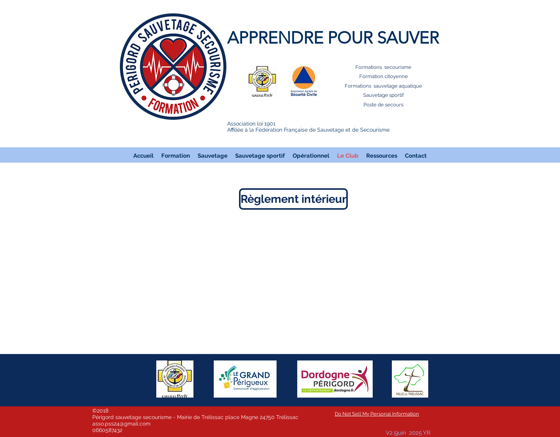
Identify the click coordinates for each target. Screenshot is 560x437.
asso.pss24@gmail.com (121, 424)
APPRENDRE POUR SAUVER (333, 38)
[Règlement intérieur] (293, 199)
